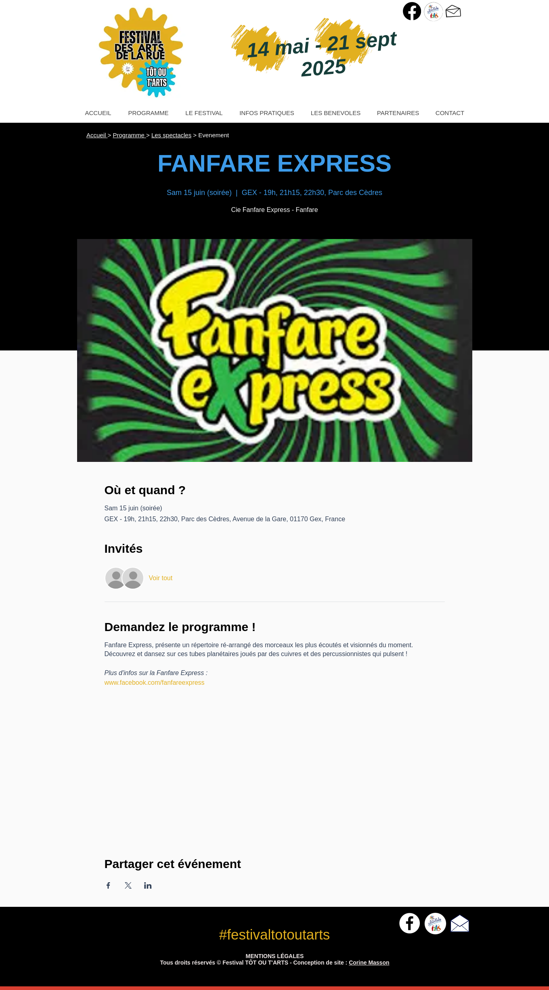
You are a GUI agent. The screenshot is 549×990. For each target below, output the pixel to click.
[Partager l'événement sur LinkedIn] (148, 885)
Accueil (97, 135)
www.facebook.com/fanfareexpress (155, 682)
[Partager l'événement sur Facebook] (108, 885)
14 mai (281, 48)
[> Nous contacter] (453, 11)
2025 (323, 68)
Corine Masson (369, 962)
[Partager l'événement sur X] (128, 885)
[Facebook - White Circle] (409, 923)
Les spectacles (171, 135)
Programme (129, 135)
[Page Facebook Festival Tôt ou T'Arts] (412, 11)
